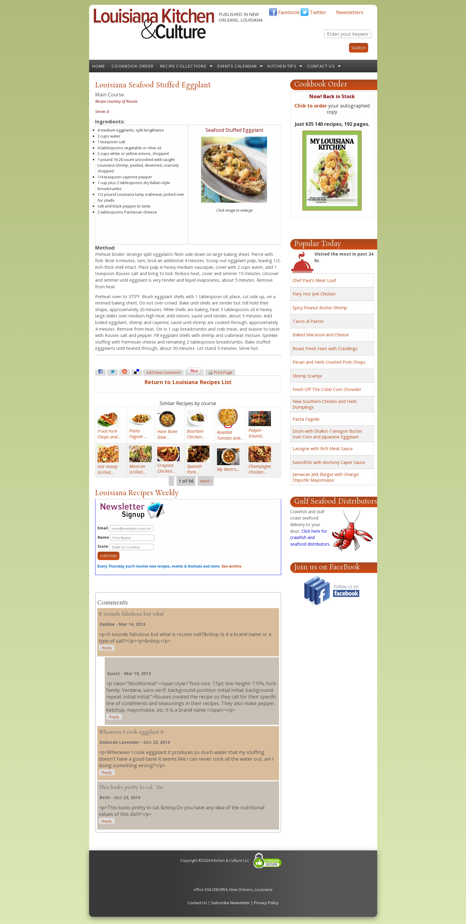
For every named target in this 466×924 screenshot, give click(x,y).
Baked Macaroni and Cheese (321, 335)
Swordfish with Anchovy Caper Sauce (329, 462)
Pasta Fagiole (306, 419)
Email (126, 528)
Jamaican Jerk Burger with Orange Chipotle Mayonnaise (326, 477)
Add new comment (163, 372)
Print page (220, 372)
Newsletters (349, 12)
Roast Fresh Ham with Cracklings (325, 348)
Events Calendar (237, 66)
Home (98, 66)
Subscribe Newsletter (230, 902)
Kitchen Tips (282, 66)
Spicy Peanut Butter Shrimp (320, 308)
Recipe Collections (183, 66)
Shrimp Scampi (307, 376)
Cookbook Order (133, 66)
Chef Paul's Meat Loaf (314, 280)
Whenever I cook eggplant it (131, 732)
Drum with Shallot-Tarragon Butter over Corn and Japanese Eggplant (327, 434)
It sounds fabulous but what (131, 614)
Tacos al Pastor (308, 321)
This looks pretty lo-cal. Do (131, 787)
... (138, 433)
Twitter (318, 12)
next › (206, 481)
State (126, 547)
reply (107, 647)
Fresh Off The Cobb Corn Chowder (327, 389)
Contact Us (321, 66)
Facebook (289, 12)
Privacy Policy (266, 902)
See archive (231, 566)
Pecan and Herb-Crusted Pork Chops (329, 362)
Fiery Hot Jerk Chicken (314, 294)
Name (126, 538)
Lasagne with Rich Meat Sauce (323, 448)
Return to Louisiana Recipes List (188, 382)
